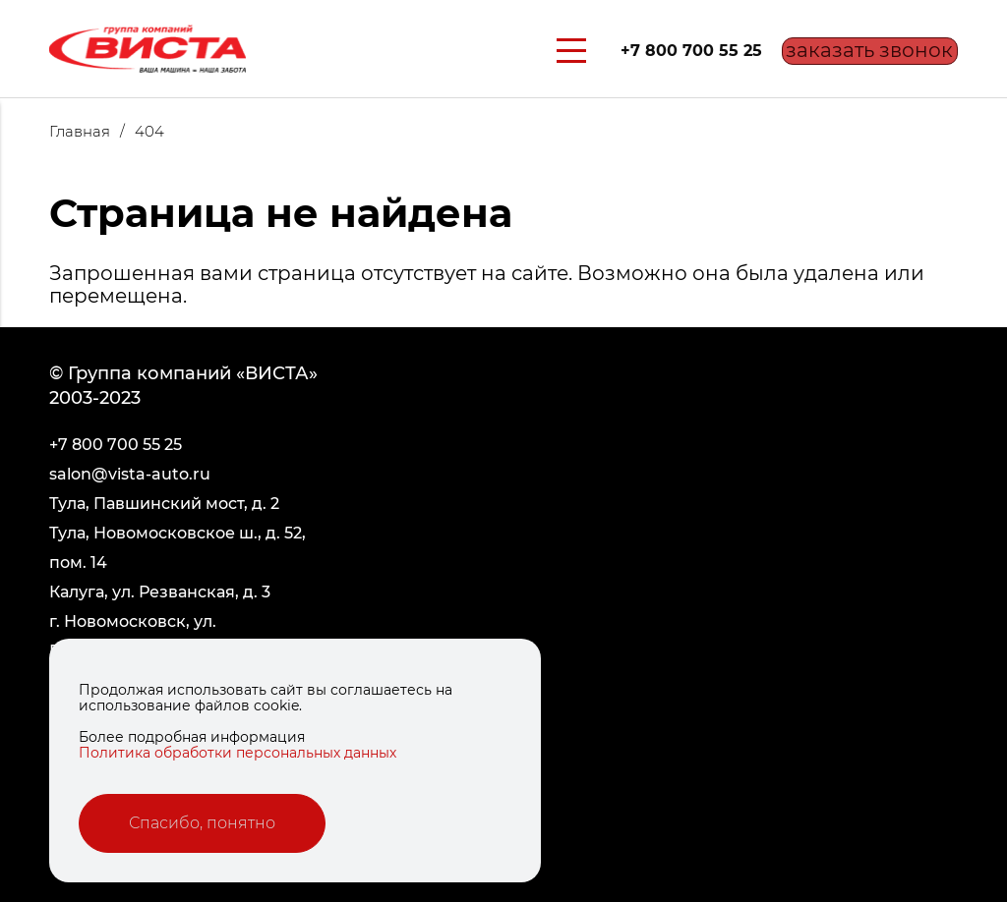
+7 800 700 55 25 (667, 50)
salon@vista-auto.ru (129, 474)
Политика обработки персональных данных (237, 752)
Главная (92, 131)
